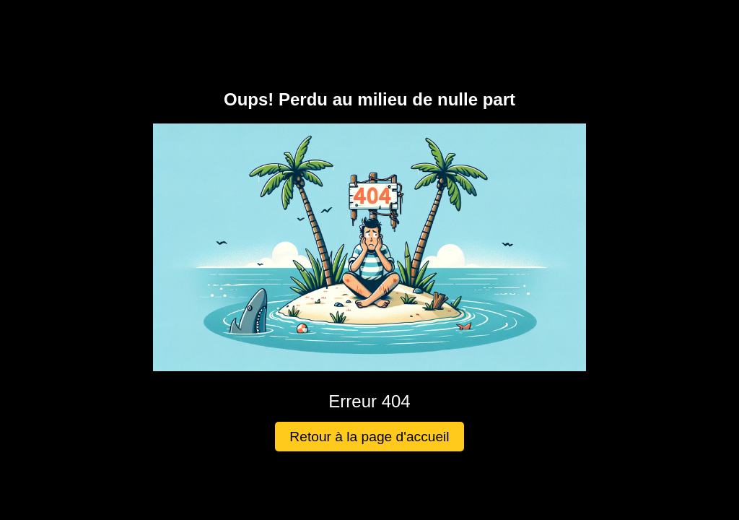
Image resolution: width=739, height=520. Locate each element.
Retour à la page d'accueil (369, 436)
